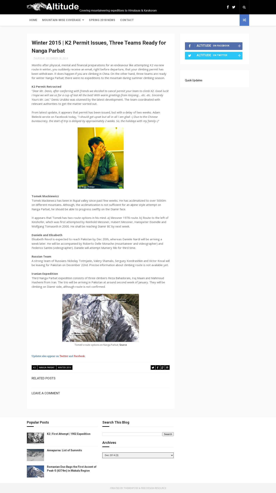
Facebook (79, 356)
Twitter (63, 356)
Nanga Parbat (47, 367)
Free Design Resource (153, 488)
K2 (34, 367)
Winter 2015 (64, 367)
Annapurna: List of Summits (64, 450)
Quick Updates (193, 80)
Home (33, 20)
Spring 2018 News (102, 20)
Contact (127, 20)
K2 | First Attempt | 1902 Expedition (68, 433)
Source (123, 344)
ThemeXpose (131, 488)
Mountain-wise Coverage (61, 20)
